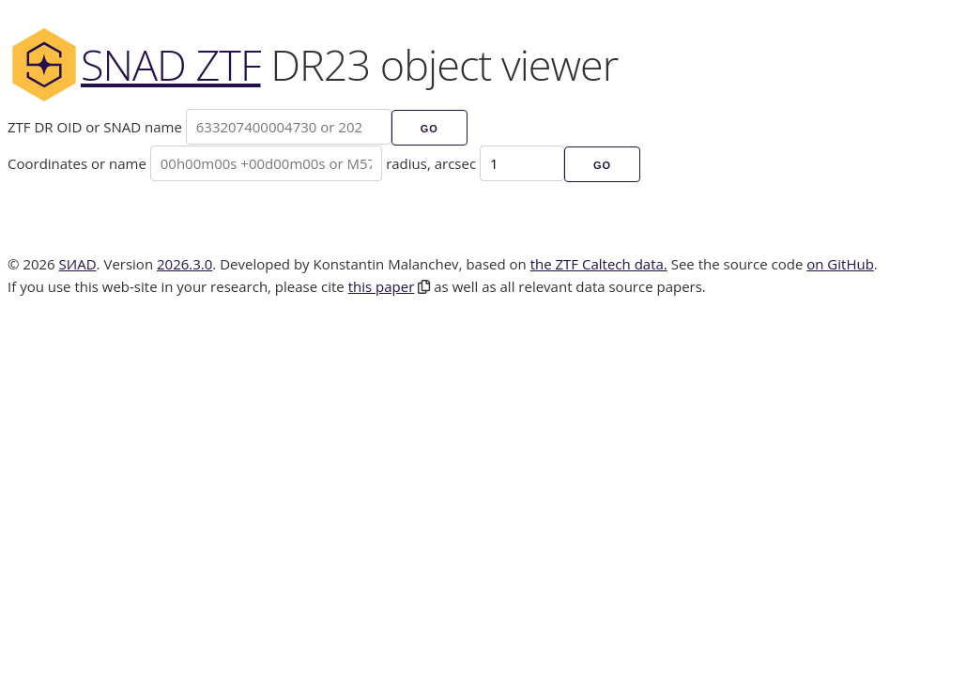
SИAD (78, 263)
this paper (381, 286)
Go (429, 128)
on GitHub (840, 263)
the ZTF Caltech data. (598, 263)
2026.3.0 (184, 263)
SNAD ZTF (134, 64)
